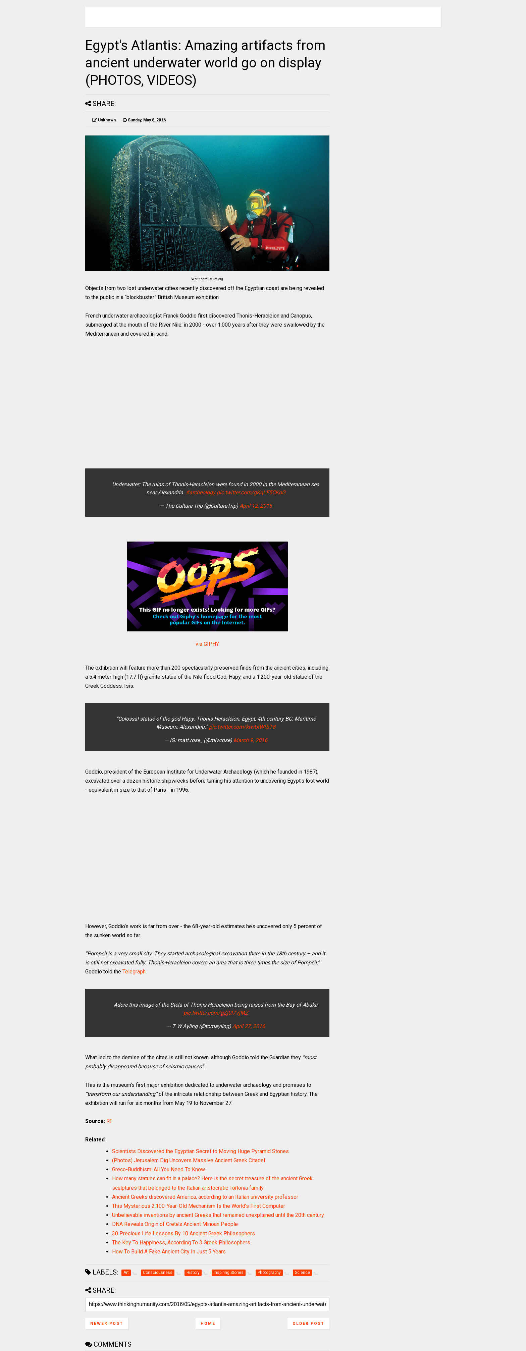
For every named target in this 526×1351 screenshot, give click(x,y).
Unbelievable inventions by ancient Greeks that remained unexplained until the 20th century (218, 1215)
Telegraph (134, 971)
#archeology (200, 492)
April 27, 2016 (248, 1026)
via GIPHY (207, 644)
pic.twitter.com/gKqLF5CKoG (251, 492)
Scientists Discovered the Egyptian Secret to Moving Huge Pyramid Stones (200, 1151)
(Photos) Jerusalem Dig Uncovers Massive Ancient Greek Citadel (188, 1160)
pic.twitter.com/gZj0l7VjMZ (215, 1013)
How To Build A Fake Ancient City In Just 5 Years (169, 1251)
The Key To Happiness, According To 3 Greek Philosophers (181, 1242)
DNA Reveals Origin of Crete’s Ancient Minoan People (175, 1224)
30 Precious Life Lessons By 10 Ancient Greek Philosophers (183, 1233)
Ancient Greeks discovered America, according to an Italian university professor (205, 1197)
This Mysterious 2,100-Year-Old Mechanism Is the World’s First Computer (198, 1206)
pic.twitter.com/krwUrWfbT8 (242, 727)
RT (109, 1121)
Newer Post (106, 1323)
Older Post (308, 1323)
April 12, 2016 (256, 506)
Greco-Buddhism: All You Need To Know (158, 1169)
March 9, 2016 (250, 740)
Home (208, 1323)
